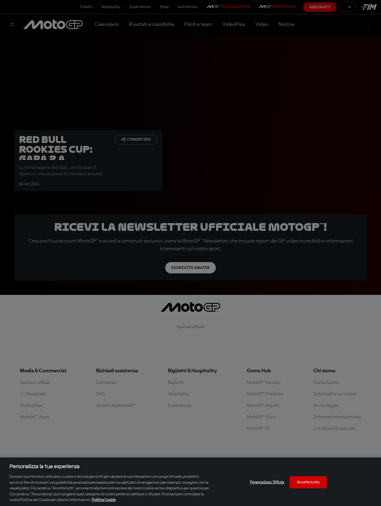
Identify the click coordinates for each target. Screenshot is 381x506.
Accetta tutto (308, 482)
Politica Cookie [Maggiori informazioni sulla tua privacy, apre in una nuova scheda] (104, 500)
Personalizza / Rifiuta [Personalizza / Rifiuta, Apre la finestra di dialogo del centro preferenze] (267, 482)
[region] (190, 481)
